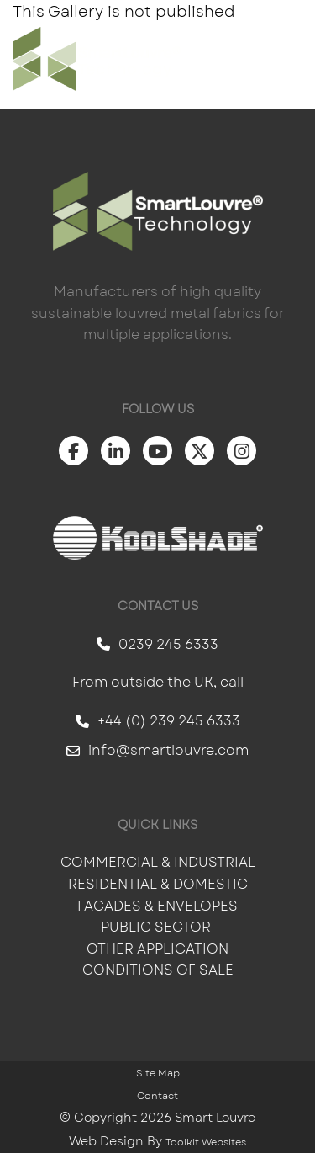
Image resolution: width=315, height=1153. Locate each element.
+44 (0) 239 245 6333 (158, 721)
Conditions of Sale (158, 970)
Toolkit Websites (205, 1142)
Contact (157, 1096)
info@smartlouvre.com (157, 750)
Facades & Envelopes (157, 906)
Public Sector (157, 927)
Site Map (158, 1073)
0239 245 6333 (157, 644)
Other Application (157, 949)
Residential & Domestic (158, 884)
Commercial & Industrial (157, 862)
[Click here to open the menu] (289, 59)
